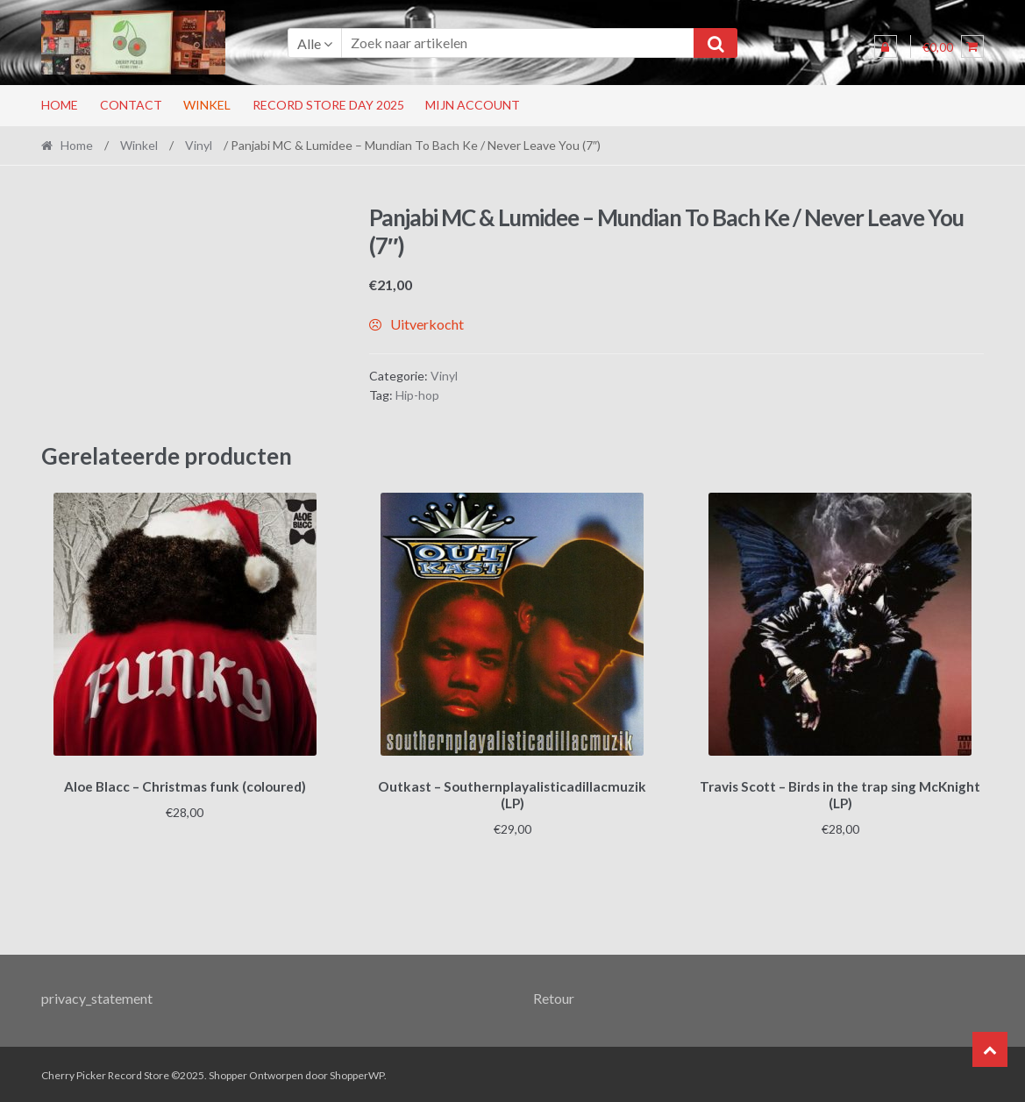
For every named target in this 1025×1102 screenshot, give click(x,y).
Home (59, 104)
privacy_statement (97, 995)
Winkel (207, 104)
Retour (553, 995)
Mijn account (472, 104)
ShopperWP (357, 1072)
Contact (131, 104)
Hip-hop (417, 394)
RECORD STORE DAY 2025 (328, 104)
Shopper (228, 1072)
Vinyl (198, 145)
